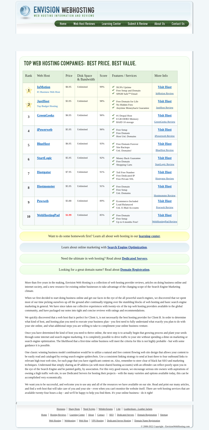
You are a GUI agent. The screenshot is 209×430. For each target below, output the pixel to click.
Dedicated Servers (134, 258)
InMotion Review (165, 93)
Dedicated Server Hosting (119, 420)
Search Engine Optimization (127, 247)
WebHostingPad (48, 215)
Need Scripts (89, 409)
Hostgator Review (164, 178)
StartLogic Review (164, 164)
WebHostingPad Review (164, 221)
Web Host (83, 420)
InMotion (43, 87)
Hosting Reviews (58, 414)
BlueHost (43, 144)
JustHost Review (164, 107)
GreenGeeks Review (164, 121)
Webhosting (70, 420)
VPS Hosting (97, 420)
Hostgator (44, 172)
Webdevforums (105, 409)
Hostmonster (46, 186)
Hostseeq (61, 409)
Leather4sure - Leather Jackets (138, 409)
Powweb (43, 201)
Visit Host (165, 87)
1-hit (118, 409)
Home (44, 414)
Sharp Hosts (74, 409)
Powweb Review (164, 207)
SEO (111, 414)
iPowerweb (44, 129)
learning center (149, 236)
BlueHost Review (165, 150)
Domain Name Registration (147, 420)
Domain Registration (134, 269)
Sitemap (164, 414)
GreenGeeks (45, 115)
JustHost (43, 101)
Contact (100, 414)
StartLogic (44, 158)
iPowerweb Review (165, 135)
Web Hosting (55, 420)
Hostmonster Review (164, 195)
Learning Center (77, 414)
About (91, 414)
